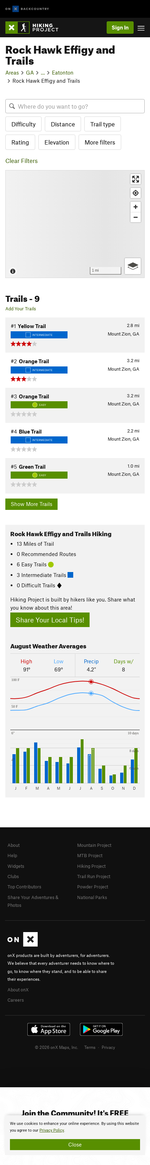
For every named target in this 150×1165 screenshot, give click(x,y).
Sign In (120, 27)
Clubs (13, 876)
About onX (18, 989)
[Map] (75, 224)
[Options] (133, 266)
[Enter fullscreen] (135, 179)
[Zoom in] (135, 207)
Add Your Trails (20, 308)
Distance (63, 123)
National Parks (92, 897)
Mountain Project (94, 845)
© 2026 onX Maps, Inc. (56, 1047)
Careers (15, 1000)
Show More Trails (31, 504)
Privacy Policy (51, 1130)
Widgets (15, 866)
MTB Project (89, 855)
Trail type (102, 123)
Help (12, 855)
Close (75, 1144)
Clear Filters (21, 160)
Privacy (108, 1047)
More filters (100, 142)
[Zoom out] (135, 217)
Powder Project (92, 886)
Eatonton (63, 72)
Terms (90, 1047)
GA (30, 72)
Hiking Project (91, 866)
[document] (75, 1135)
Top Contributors (24, 886)
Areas (12, 72)
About (13, 845)
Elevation (56, 142)
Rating (20, 142)
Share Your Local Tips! (50, 620)
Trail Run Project (93, 876)
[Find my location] (135, 193)
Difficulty (23, 123)
